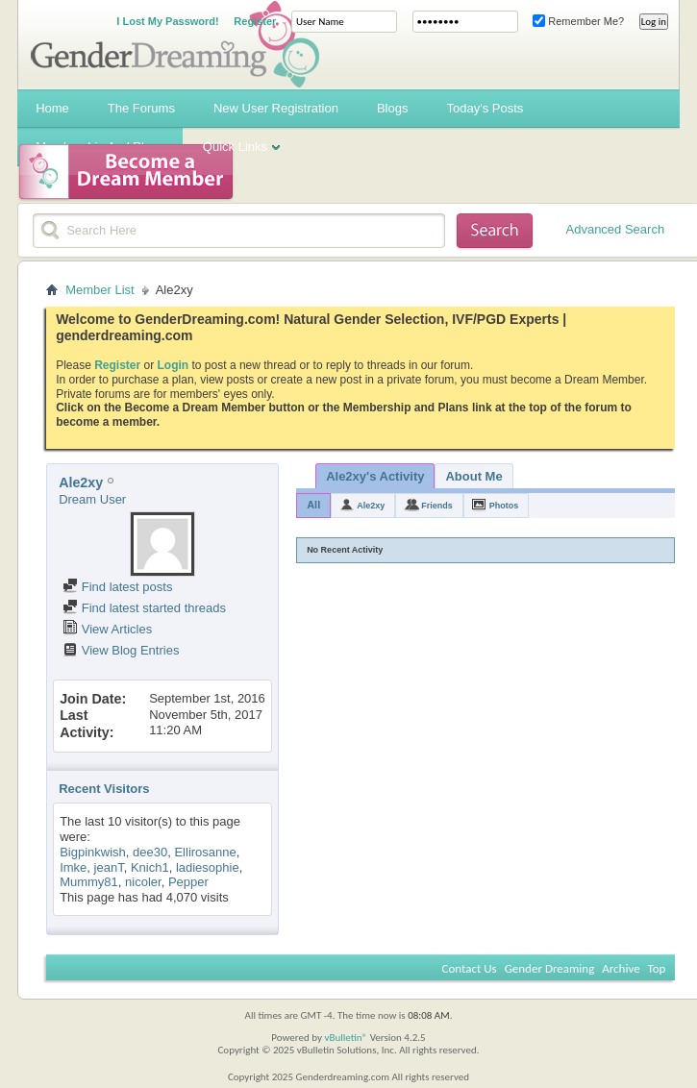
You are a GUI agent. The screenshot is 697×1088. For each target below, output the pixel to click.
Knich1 (150, 867)
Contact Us (469, 968)
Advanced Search (615, 229)
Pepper (188, 882)
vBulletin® (345, 1037)
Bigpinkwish (93, 852)
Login (173, 365)
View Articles (107, 629)
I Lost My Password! (167, 21)
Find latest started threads (144, 608)
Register (255, 21)
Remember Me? (578, 21)
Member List (100, 290)
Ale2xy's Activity (375, 476)
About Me (473, 476)
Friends (437, 505)
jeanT (109, 867)
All (313, 504)
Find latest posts (117, 587)
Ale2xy (371, 505)
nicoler (143, 882)
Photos (504, 505)
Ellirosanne (205, 852)
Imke (73, 867)
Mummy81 (89, 882)
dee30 (150, 852)
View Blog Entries (120, 650)
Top (657, 968)
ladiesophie (207, 867)
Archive (620, 968)
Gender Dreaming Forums (175, 44)
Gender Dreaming (550, 968)
